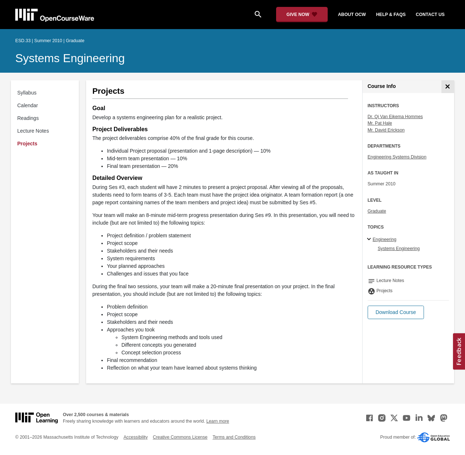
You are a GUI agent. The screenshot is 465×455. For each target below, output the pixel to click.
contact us (430, 14)
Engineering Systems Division (397, 157)
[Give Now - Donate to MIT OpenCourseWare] (302, 14)
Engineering (384, 239)
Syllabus (27, 93)
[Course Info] (447, 86)
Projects (27, 143)
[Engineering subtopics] (370, 239)
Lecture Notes (33, 131)
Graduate (377, 211)
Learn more (217, 421)
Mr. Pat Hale (380, 123)
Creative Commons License (180, 437)
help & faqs (390, 14)
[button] (396, 312)
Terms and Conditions (234, 437)
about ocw (352, 14)
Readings (28, 118)
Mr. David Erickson (386, 130)
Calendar (27, 105)
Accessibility (136, 437)
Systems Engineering (70, 58)
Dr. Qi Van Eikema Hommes (395, 116)
